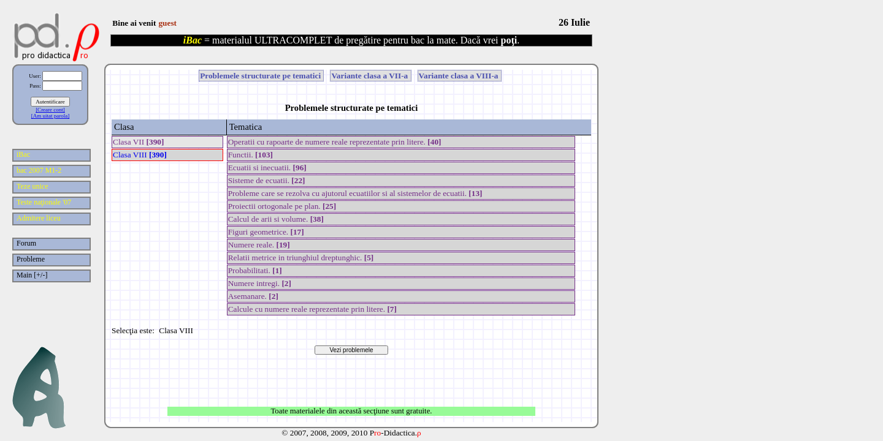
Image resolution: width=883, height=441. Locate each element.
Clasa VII (138, 141)
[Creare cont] (50, 110)
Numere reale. (259, 244)
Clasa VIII (140, 154)
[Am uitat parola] (50, 116)
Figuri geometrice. (266, 231)
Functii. (250, 154)
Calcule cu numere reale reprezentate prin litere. (312, 309)
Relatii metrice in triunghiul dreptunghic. (301, 257)
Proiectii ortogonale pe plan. (282, 206)
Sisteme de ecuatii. (266, 180)
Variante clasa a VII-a (370, 75)
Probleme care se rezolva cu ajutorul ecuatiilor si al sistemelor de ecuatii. (355, 193)
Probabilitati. (255, 270)
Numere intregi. (259, 283)
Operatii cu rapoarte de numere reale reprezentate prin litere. (335, 141)
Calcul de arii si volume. (276, 219)
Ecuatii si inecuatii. (267, 167)
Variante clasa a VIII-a (459, 75)
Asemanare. (253, 296)
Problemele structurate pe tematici (261, 75)
